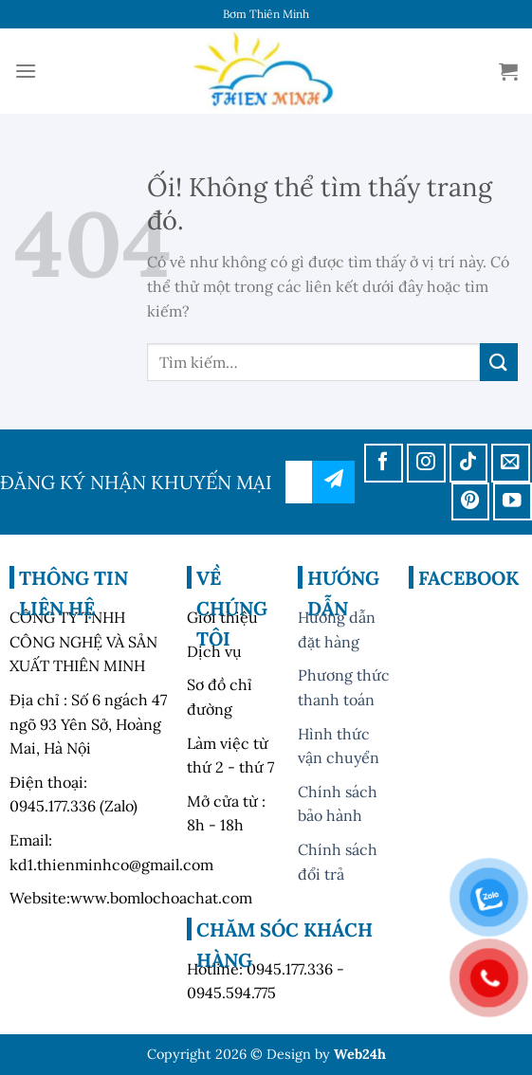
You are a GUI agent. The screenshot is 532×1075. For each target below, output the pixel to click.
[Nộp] (499, 361)
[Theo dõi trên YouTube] (512, 502)
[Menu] (25, 70)
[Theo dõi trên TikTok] (468, 463)
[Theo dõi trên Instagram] (426, 463)
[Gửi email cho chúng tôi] (510, 463)
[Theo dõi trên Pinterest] (470, 502)
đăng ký (333, 482)
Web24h (360, 1054)
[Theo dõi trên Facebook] (383, 463)
